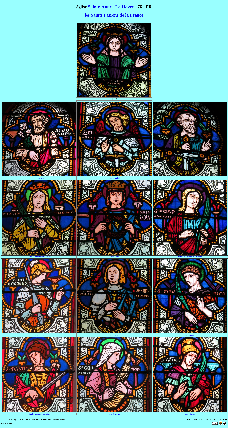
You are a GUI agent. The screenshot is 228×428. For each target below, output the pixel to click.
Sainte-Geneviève (114, 414)
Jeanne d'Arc (114, 335)
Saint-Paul (190, 178)
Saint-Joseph (39, 178)
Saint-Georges (39, 335)
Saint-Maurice (190, 335)
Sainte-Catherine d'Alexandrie (39, 257)
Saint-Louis (114, 257)
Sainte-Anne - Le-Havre (111, 6)
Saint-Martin (39, 414)
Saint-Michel (114, 178)
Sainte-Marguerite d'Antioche (190, 257)
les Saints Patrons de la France (114, 15)
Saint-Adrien (190, 414)
